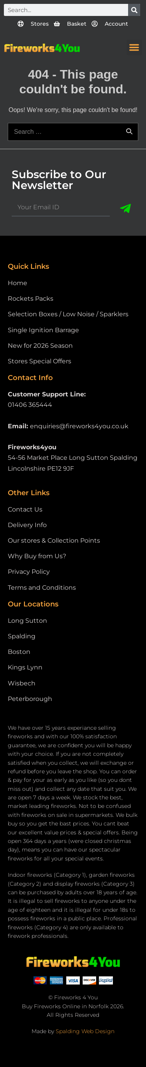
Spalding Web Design (85, 1031)
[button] (134, 48)
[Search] (134, 10)
